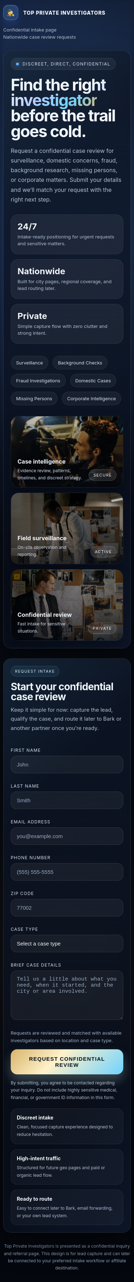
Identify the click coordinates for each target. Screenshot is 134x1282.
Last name (25, 786)
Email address (30, 821)
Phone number (30, 857)
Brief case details (36, 965)
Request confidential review (67, 1062)
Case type (24, 929)
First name (26, 750)
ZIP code (22, 893)
